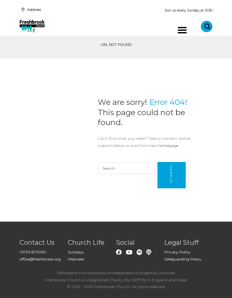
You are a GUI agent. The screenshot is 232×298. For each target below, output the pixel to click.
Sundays (76, 252)
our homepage (164, 145)
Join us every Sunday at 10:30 (188, 10)
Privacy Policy (177, 252)
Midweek (76, 259)
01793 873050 (33, 252)
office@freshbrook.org (40, 259)
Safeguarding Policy (182, 259)
